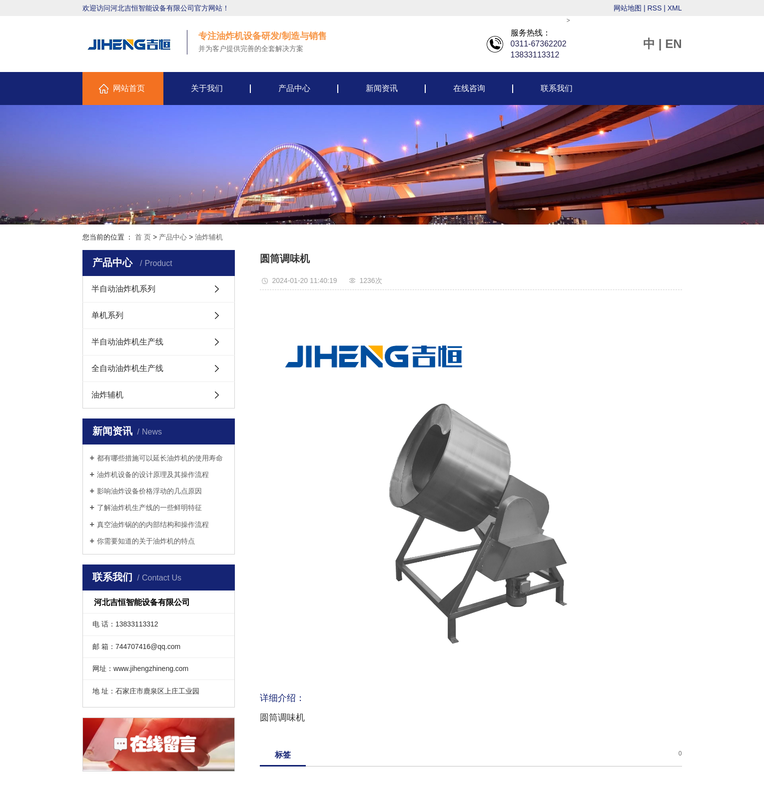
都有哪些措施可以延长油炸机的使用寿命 (160, 458)
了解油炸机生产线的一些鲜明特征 (149, 508)
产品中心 (294, 88)
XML (675, 8)
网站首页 (129, 88)
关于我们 (207, 88)
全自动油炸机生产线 (127, 368)
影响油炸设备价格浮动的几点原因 (149, 491)
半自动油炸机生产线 (127, 342)
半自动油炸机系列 (123, 288)
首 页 (143, 237)
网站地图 (628, 8)
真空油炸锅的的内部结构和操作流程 (153, 524)
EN (673, 43)
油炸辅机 (209, 237)
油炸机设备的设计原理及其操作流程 (153, 474)
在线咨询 (469, 88)
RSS (654, 8)
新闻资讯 (382, 88)
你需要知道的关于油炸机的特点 (146, 541)
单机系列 (107, 315)
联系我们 (557, 88)
